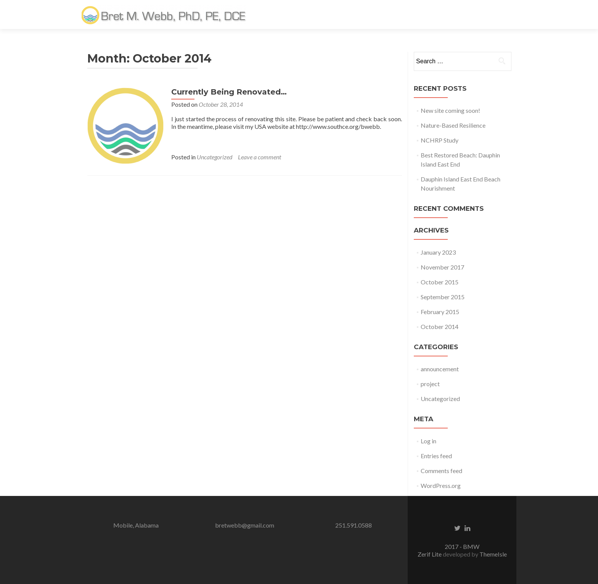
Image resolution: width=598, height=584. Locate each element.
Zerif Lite (430, 554)
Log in (428, 440)
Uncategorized (214, 156)
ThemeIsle (493, 554)
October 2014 (439, 326)
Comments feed (441, 470)
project (430, 383)
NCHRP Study (439, 140)
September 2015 (443, 296)
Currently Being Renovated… (229, 91)
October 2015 (439, 282)
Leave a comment (259, 156)
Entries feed (436, 455)
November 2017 (442, 267)
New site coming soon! (450, 110)
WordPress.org (441, 485)
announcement (440, 368)
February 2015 (440, 311)
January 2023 (438, 252)
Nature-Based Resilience (453, 125)
